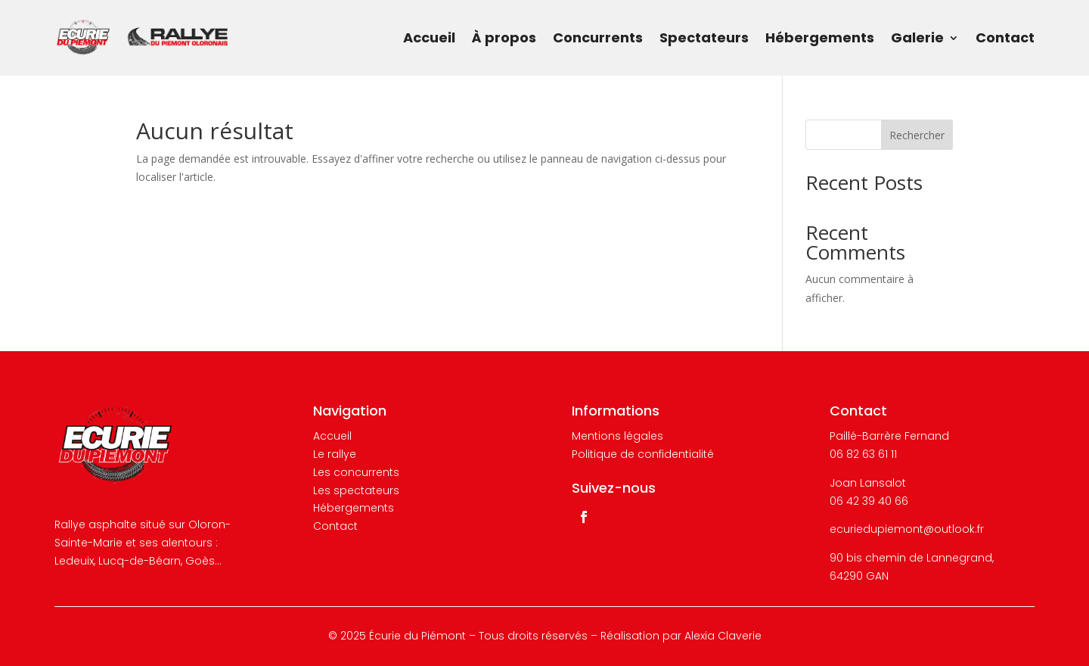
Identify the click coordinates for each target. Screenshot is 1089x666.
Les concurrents (356, 472)
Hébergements (819, 37)
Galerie (917, 37)
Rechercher (917, 135)
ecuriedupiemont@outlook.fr (907, 529)
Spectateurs (704, 37)
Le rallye (334, 454)
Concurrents (598, 37)
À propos (504, 37)
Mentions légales (617, 435)
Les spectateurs (356, 490)
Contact (1005, 37)
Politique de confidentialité (643, 454)
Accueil (429, 37)
